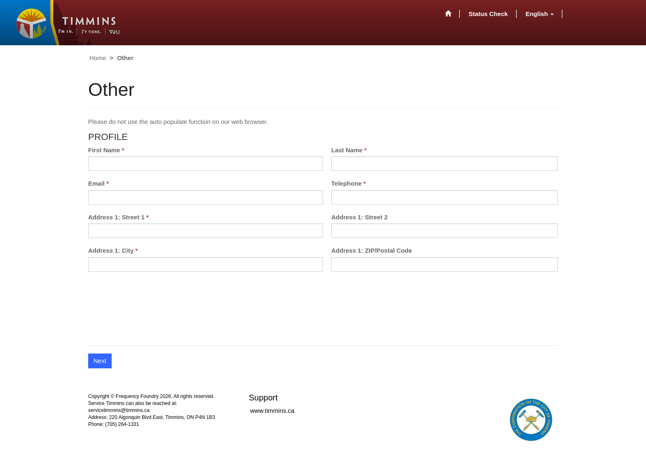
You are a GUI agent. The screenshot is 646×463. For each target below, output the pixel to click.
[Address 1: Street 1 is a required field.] (205, 230)
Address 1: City (110, 250)
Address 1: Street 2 (359, 217)
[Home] (448, 13)
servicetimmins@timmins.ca (119, 410)
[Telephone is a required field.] (444, 197)
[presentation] (150, 312)
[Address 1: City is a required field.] (205, 264)
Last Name (347, 150)
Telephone (346, 183)
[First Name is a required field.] (205, 163)
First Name (104, 150)
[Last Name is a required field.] (444, 163)
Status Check (488, 13)
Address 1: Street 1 (116, 217)
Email (96, 183)
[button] (540, 13)
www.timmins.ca (272, 410)
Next (100, 360)
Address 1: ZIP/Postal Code (371, 250)
